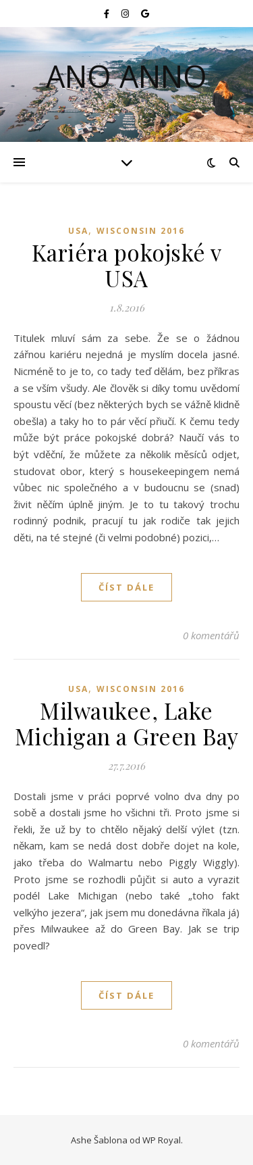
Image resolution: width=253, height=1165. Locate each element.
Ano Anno (126, 76)
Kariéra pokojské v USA (127, 265)
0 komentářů (211, 635)
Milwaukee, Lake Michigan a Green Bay (127, 723)
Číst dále (126, 587)
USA (78, 231)
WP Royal (161, 1140)
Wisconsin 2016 (140, 231)
